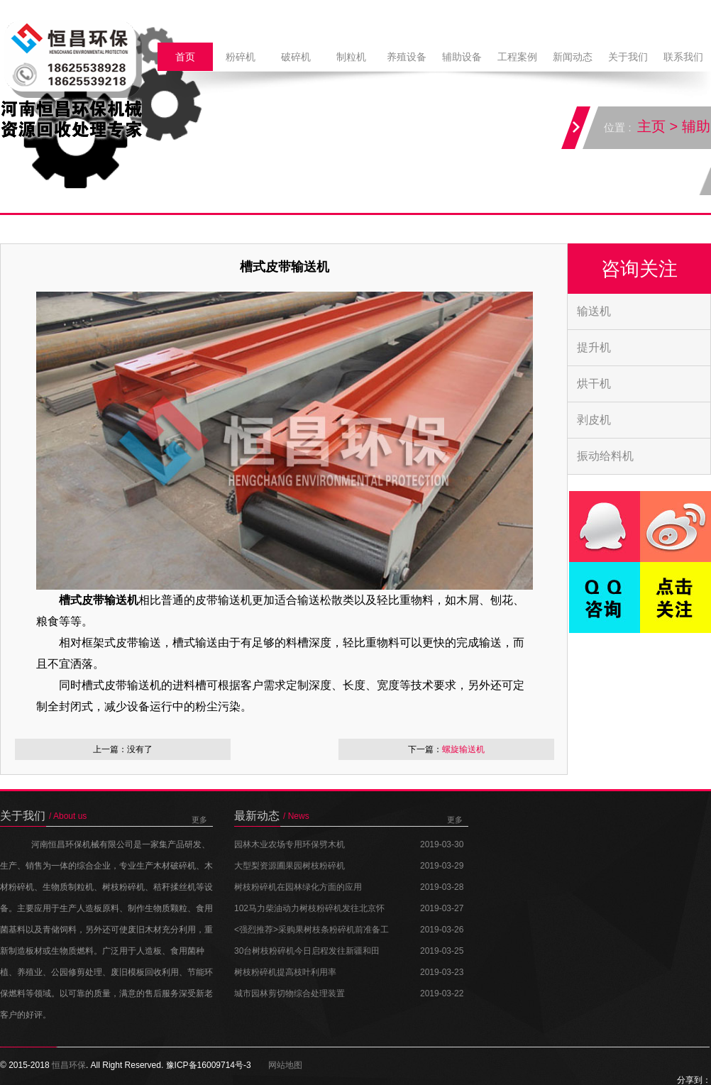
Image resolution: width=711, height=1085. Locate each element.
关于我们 (628, 56)
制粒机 (351, 56)
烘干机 (594, 384)
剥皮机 (594, 420)
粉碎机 (240, 56)
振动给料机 (605, 456)
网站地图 (285, 1065)
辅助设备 (462, 56)
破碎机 (296, 56)
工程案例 (517, 56)
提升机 (594, 347)
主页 (652, 126)
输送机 (594, 311)
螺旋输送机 (463, 749)
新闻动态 (572, 56)
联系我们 (683, 56)
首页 (185, 56)
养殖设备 (406, 56)
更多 (199, 819)
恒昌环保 (69, 1065)
